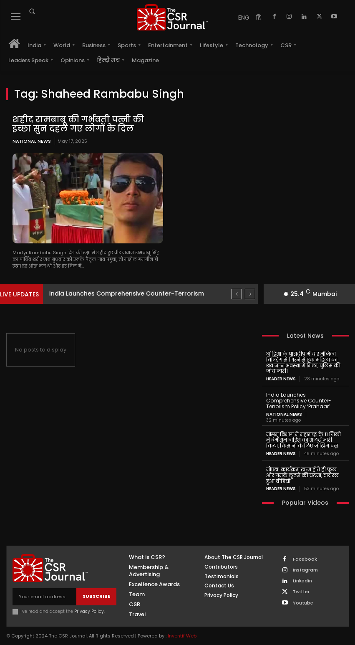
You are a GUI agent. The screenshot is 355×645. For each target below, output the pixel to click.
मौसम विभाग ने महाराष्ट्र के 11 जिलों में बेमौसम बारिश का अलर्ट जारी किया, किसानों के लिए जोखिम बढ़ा (303, 439)
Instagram (305, 570)
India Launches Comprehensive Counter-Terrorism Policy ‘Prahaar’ (298, 400)
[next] (250, 294)
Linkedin (302, 581)
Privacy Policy (89, 611)
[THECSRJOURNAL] (172, 17)
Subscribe (96, 596)
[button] (32, 11)
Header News (281, 379)
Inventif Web (182, 635)
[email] (44, 596)
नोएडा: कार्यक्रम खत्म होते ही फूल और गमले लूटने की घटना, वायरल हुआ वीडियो (302, 475)
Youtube (303, 602)
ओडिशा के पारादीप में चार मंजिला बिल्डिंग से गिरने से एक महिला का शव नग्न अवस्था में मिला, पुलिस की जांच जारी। (303, 362)
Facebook (305, 559)
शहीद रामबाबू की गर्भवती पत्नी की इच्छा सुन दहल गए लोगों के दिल (78, 124)
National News (32, 141)
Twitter (301, 592)
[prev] (237, 294)
